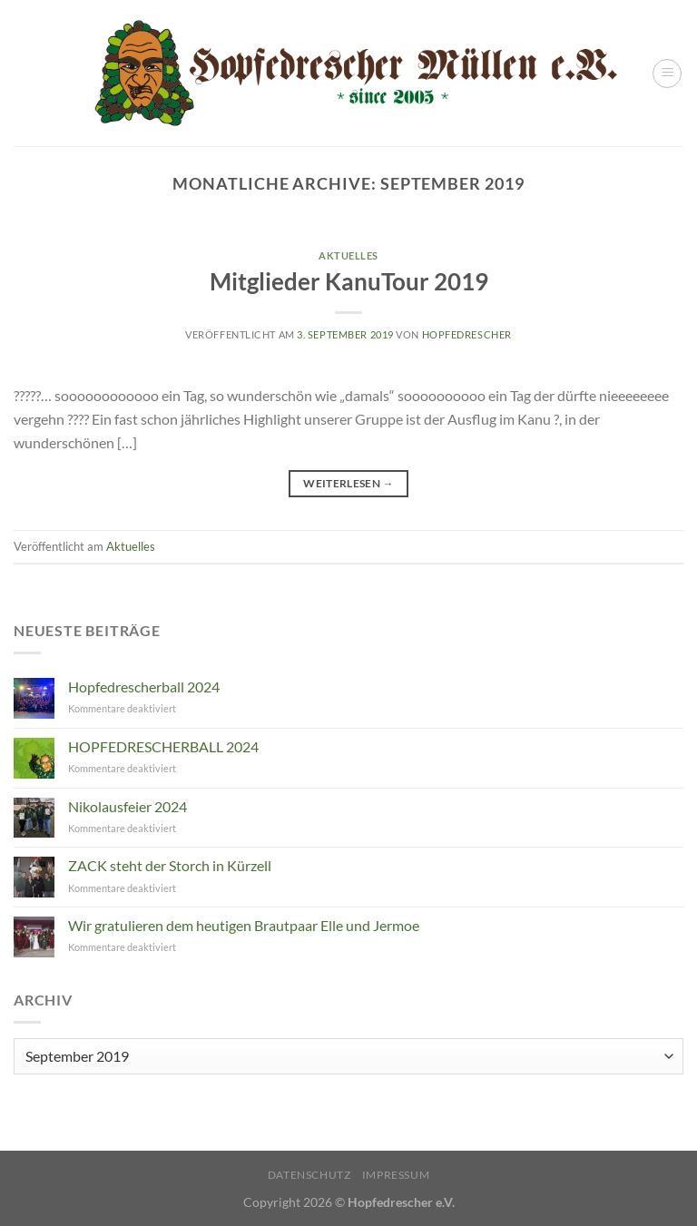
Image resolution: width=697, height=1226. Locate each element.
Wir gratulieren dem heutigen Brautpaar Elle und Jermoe (243, 925)
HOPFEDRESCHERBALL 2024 (163, 746)
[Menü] (667, 73)
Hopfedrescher (467, 334)
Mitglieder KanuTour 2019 (349, 281)
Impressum (396, 1175)
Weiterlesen (348, 483)
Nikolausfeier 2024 (127, 806)
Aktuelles (348, 255)
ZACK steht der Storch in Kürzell (169, 865)
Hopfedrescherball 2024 (144, 686)
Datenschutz (309, 1175)
